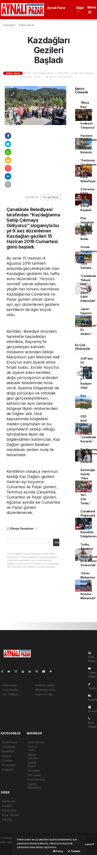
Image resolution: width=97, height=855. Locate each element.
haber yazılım (8, 850)
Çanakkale (8, 746)
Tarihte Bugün (32, 764)
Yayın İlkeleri (10, 689)
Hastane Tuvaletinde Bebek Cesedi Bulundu (88, 144)
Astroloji (7, 819)
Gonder (57, 542)
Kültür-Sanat (26, 25)
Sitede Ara (8, 801)
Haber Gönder (44, 694)
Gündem (7, 760)
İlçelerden (8, 751)
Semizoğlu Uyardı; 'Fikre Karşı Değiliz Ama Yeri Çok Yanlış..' (87, 486)
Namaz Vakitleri (33, 756)
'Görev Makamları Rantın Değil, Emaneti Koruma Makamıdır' (88, 586)
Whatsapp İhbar (45, 689)
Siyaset (6, 755)
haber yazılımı (8, 846)
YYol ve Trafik (32, 748)
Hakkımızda (9, 685)
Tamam (74, 851)
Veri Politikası (10, 694)
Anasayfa (9, 25)
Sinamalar (34, 770)
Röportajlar (9, 765)
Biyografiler (9, 810)
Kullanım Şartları (45, 685)
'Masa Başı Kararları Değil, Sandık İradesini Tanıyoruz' (87, 115)
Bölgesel (7, 769)
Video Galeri (92, 672)
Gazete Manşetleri (34, 785)
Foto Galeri (92, 657)
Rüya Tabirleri (10, 815)
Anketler (7, 806)
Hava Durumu (36, 742)
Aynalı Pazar (56, 8)
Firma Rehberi (36, 779)
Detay (58, 851)
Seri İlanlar (34, 775)
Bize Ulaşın (92, 722)
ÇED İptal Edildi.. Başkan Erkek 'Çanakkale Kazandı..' (88, 429)
